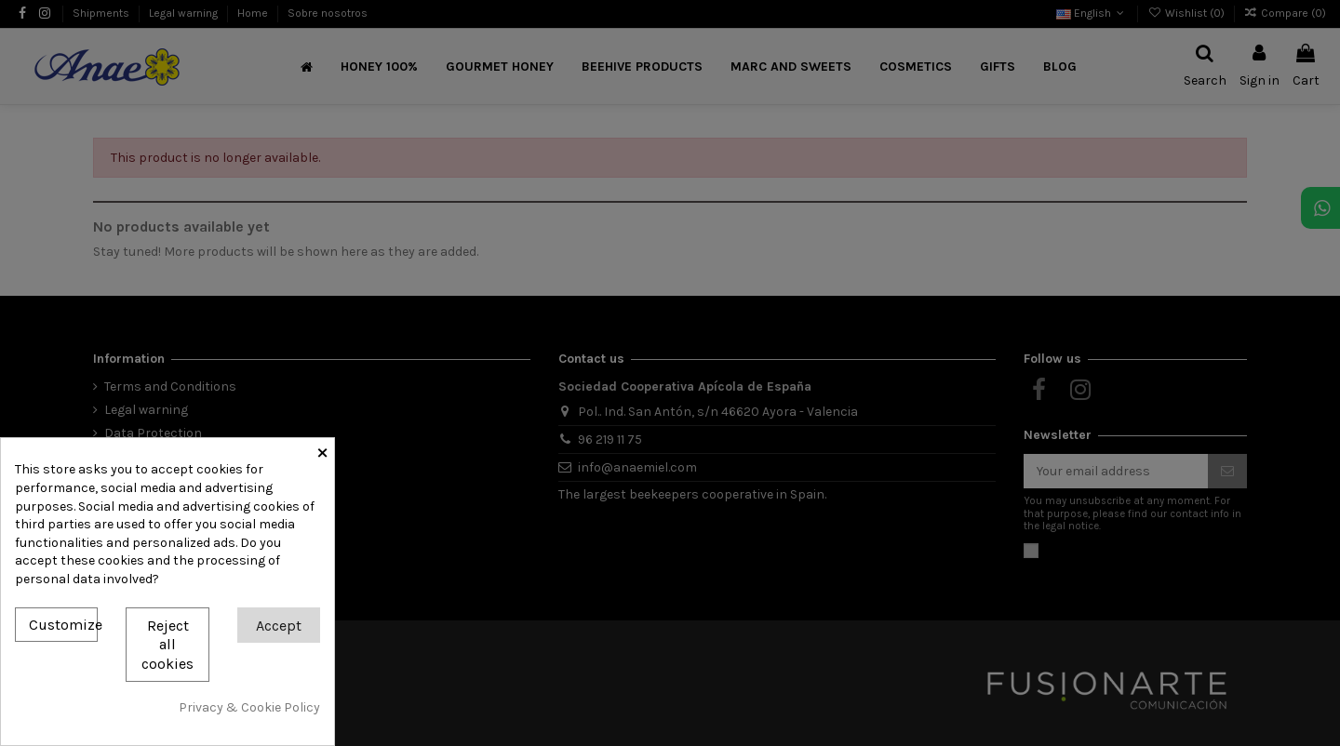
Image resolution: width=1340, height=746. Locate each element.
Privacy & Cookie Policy (249, 707)
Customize (63, 624)
